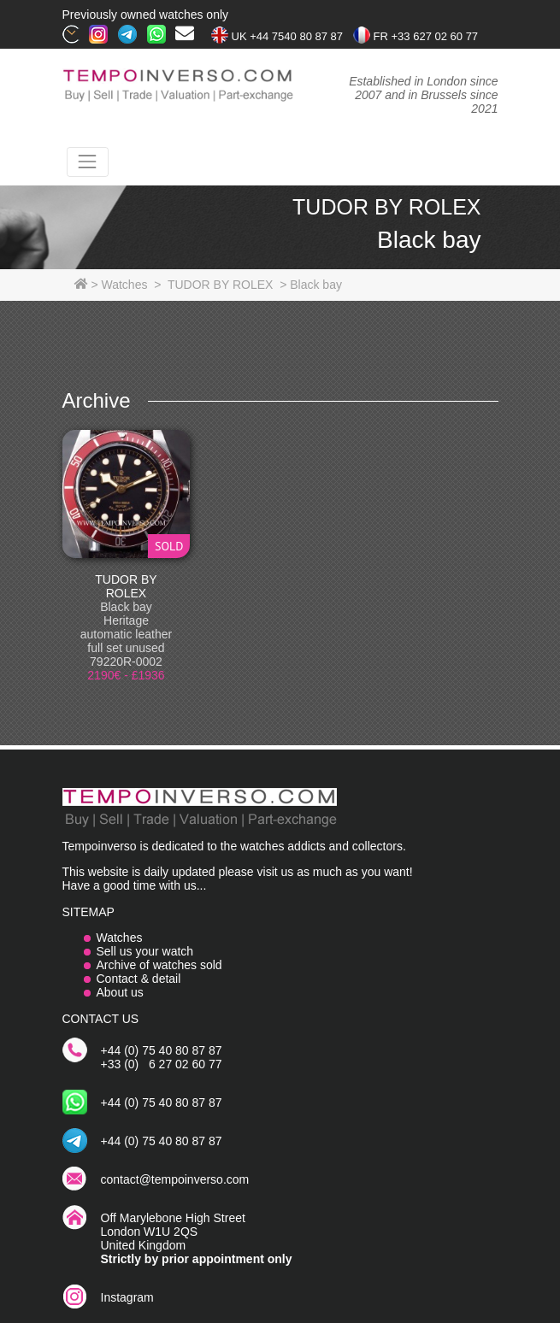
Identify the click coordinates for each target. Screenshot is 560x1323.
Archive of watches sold (159, 965)
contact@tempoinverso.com (175, 1179)
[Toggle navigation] (88, 162)
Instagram (127, 1297)
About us (120, 992)
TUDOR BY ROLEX (125, 586)
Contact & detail (139, 978)
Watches (120, 937)
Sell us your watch (145, 951)
